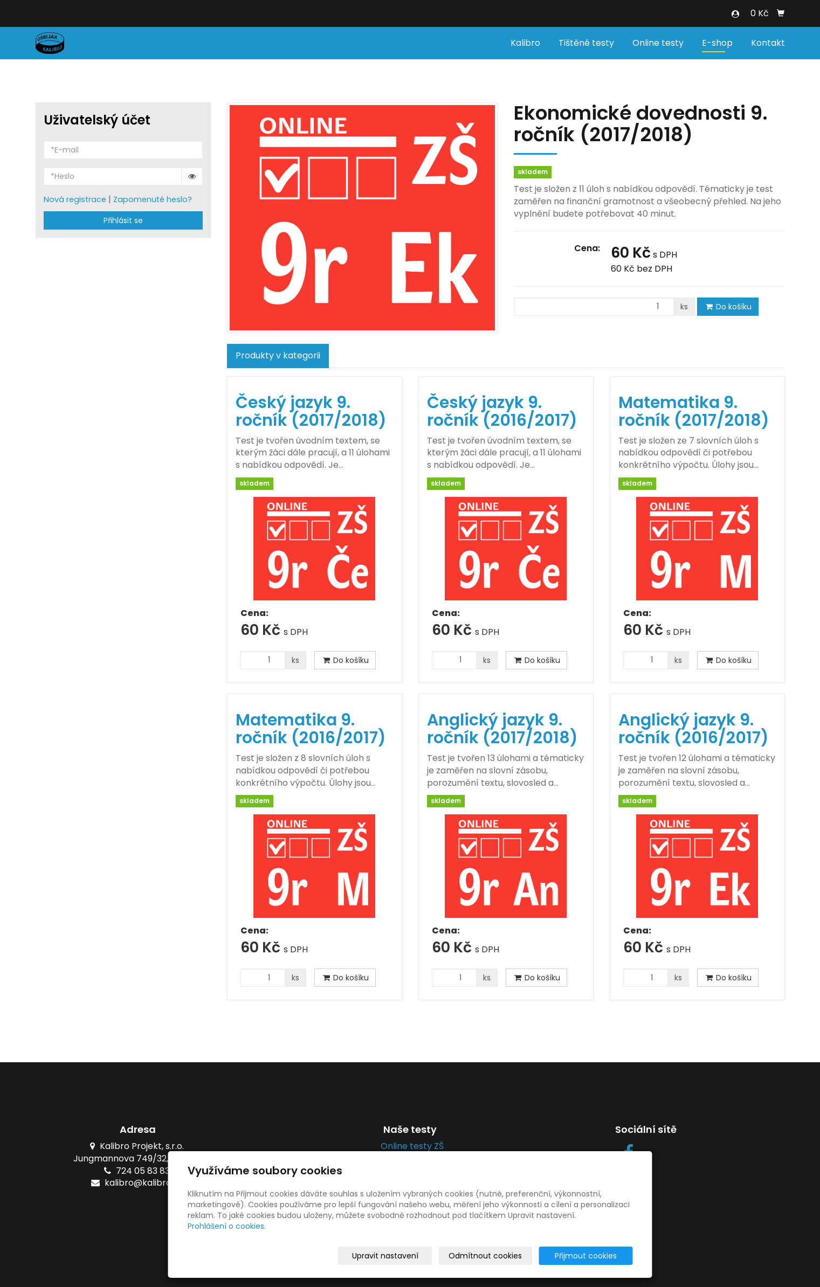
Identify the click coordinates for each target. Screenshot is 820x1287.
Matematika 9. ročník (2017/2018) (693, 411)
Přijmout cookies (592, 1255)
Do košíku (728, 306)
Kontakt (768, 43)
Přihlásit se (123, 220)
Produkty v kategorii (278, 355)
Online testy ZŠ (410, 1146)
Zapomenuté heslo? (152, 199)
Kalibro (525, 43)
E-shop (717, 43)
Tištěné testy (586, 43)
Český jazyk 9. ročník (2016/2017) (502, 411)
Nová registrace (75, 199)
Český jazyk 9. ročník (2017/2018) (311, 411)
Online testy (658, 43)
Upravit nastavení (414, 1255)
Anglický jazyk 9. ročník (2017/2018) (502, 729)
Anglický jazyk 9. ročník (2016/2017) (693, 729)
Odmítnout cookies (505, 1255)
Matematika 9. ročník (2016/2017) (311, 729)
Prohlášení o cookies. (227, 1226)
